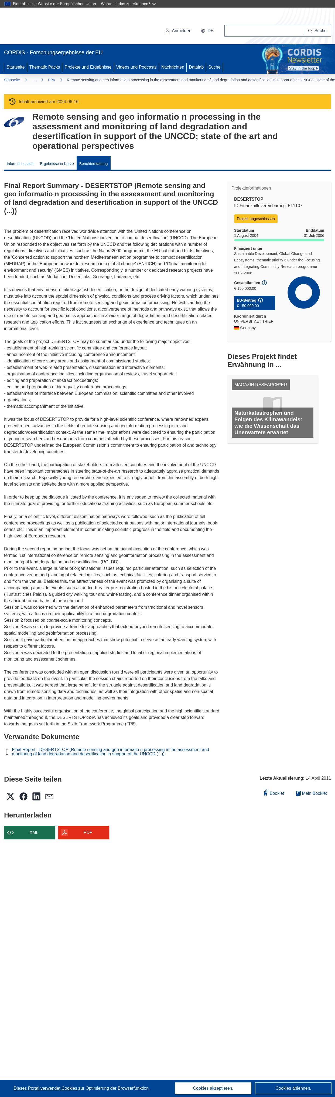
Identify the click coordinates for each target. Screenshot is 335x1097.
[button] (207, 31)
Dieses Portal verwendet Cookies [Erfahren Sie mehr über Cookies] (45, 1088)
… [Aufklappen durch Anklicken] (34, 80)
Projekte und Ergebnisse (87, 67)
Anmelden (178, 30)
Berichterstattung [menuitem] (93, 163)
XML (34, 832)
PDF (88, 832)
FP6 (51, 80)
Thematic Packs (44, 67)
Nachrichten (172, 67)
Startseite (15, 67)
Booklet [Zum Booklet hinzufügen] (274, 792)
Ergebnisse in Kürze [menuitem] (57, 163)
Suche (214, 67)
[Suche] (317, 31)
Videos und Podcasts (136, 67)
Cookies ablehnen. (293, 1088)
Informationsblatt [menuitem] (21, 163)
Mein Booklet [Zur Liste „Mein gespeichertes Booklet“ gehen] (311, 793)
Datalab (196, 67)
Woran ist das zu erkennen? (128, 3)
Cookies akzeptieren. (213, 1088)
